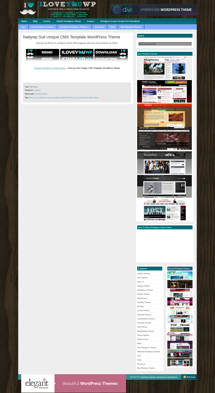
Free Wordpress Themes (42, 27)
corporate (49, 97)
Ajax (23, 27)
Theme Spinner (143, 335)
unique (96, 97)
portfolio (82, 97)
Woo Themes (142, 277)
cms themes (41, 97)
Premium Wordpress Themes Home (49, 68)
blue (30, 97)
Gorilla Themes (143, 310)
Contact (90, 21)
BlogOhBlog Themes (145, 331)
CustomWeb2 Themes (146, 319)
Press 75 (140, 282)
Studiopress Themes (145, 290)
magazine (57, 97)
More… (140, 343)
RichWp (140, 306)
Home (24, 21)
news (76, 97)
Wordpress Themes (148, 377)
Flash (112, 27)
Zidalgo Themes (143, 286)
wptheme (37, 90)
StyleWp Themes (144, 302)
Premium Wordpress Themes (63, 9)
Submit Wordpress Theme (68, 21)
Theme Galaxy (143, 339)
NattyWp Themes (41, 94)
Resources (99, 27)
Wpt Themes (142, 327)
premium (89, 97)
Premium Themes (144, 323)
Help (35, 21)
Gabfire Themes (143, 273)
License (46, 21)
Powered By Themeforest (167, 377)
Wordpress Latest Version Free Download (120, 21)
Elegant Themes (143, 294)
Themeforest (142, 298)
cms (34, 97)
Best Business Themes (131, 27)
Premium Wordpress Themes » (74, 27)
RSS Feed (191, 377)
